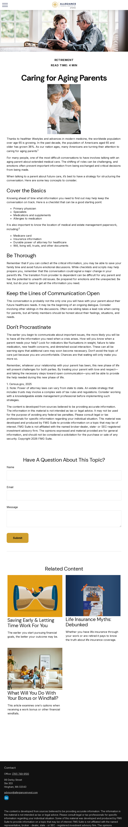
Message (12, 507)
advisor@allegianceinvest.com (21, 792)
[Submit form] (17, 538)
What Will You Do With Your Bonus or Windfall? (33, 695)
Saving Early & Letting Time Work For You (31, 623)
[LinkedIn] (6, 798)
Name (10, 467)
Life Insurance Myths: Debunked (88, 622)
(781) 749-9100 (20, 773)
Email (10, 487)
